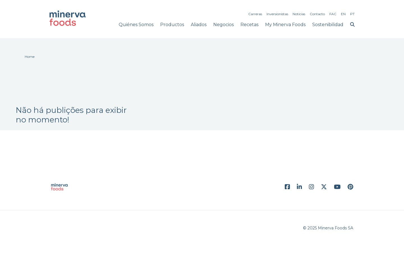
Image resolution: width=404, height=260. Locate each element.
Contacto (317, 14)
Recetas (249, 24)
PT (352, 14)
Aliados (198, 24)
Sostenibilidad (327, 24)
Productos (172, 24)
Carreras (255, 14)
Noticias (299, 14)
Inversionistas (277, 14)
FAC (332, 14)
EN (343, 14)
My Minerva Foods (285, 24)
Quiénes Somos (136, 24)
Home (30, 56)
